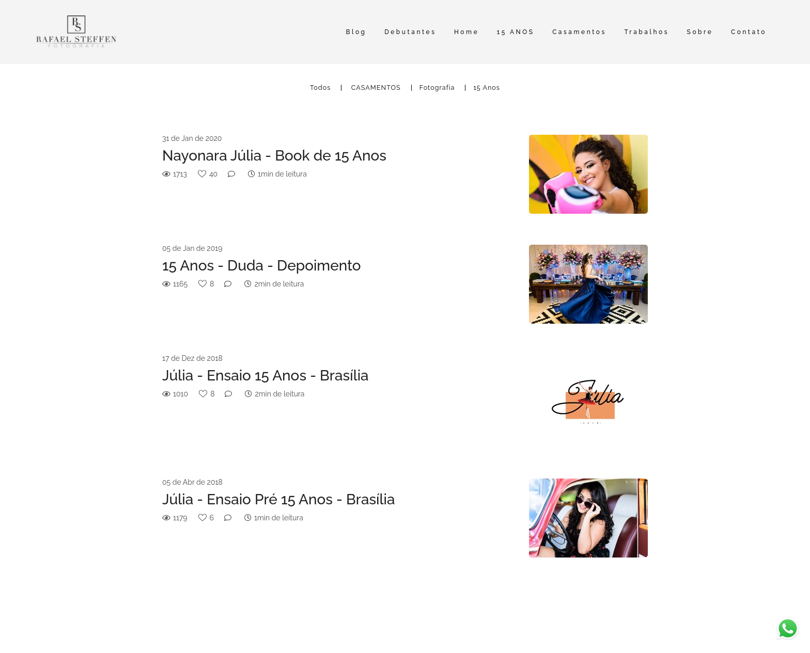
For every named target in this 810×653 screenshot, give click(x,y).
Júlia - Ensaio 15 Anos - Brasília (265, 375)
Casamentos (579, 32)
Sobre (700, 32)
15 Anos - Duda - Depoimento (261, 265)
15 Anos (486, 88)
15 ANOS (516, 32)
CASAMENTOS (376, 88)
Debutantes (410, 32)
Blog (356, 32)
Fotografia (437, 88)
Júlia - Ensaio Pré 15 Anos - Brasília (278, 499)
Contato (749, 32)
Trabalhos (646, 32)
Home (466, 32)
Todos (320, 88)
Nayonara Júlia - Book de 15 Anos (274, 155)
